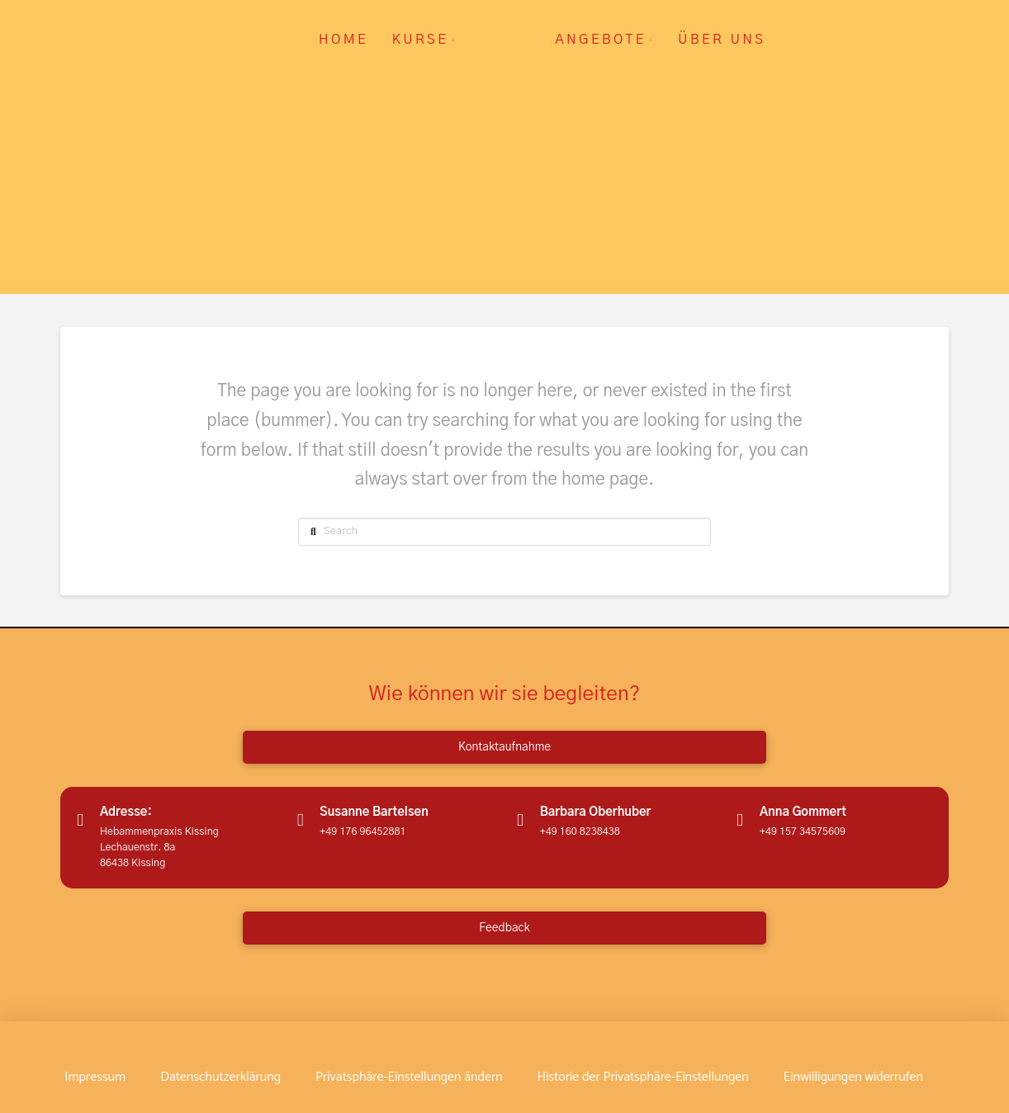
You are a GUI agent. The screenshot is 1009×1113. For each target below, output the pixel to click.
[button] (408, 1077)
